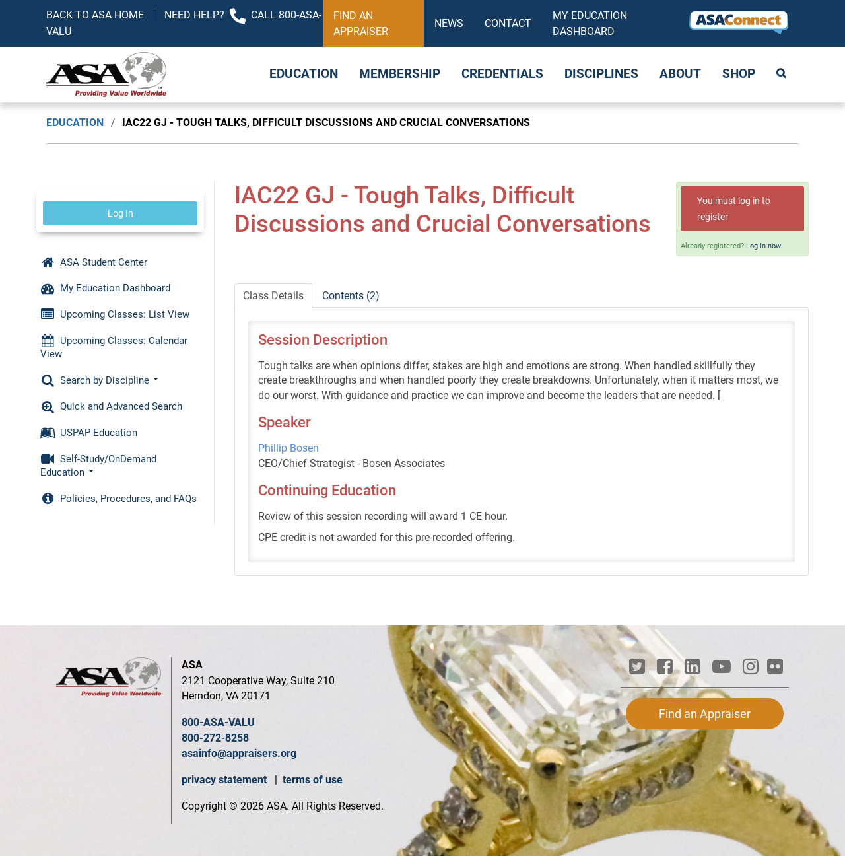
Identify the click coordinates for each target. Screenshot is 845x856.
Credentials (502, 74)
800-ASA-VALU (218, 722)
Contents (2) (351, 295)
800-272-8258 (215, 738)
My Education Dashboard (590, 23)
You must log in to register (733, 209)
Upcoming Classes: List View (114, 314)
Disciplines (601, 74)
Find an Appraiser (360, 23)
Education (303, 74)
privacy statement (225, 779)
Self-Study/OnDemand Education (98, 465)
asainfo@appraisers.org (239, 753)
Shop (738, 74)
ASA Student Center (93, 262)
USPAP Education (88, 433)
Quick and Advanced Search (111, 406)
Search (782, 74)
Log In (120, 213)
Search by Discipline (99, 380)
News (448, 23)
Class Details (273, 295)
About (680, 74)
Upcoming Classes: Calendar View (113, 347)
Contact (508, 23)
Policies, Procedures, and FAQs (118, 499)
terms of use (313, 779)
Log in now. (764, 246)
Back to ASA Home (95, 15)
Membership (399, 74)
